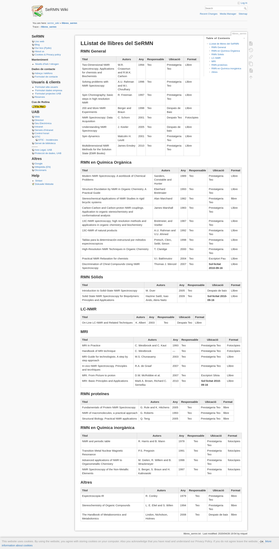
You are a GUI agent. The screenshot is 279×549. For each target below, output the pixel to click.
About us (39, 51)
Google (39, 163)
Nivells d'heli (42, 64)
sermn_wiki (53, 23)
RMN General (218, 47)
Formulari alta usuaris (46, 87)
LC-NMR (216, 58)
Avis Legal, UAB (43, 150)
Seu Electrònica (43, 123)
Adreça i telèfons (43, 73)
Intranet (39, 126)
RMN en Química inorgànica (226, 68)
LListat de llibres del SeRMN (224, 43)
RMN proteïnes (219, 65)
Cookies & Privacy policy (48, 54)
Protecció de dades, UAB (48, 153)
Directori (39, 120)
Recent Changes (208, 13)
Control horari (42, 133)
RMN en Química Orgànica (225, 51)
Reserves (40, 97)
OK (262, 541)
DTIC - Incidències (48, 140)
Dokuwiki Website (44, 184)
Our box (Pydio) (43, 48)
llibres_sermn (69, 23)
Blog (37, 44)
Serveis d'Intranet (44, 130)
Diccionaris (40, 170)
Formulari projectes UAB (48, 93)
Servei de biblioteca (45, 143)
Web (37, 116)
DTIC (37, 136)
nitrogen (54, 64)
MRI (213, 61)
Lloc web (39, 41)
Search (245, 8)
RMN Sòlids (217, 54)
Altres (214, 72)
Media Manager (228, 13)
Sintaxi (38, 180)
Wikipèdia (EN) (43, 167)
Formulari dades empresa (48, 90)
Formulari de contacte (46, 76)
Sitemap (243, 13)
